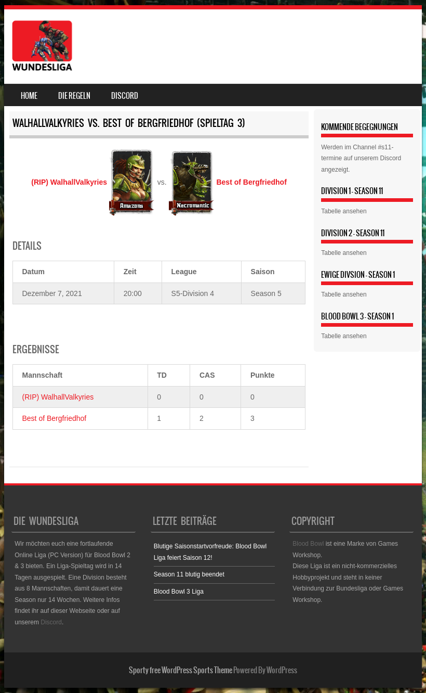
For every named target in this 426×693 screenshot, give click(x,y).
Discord (124, 95)
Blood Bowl (308, 543)
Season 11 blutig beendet (189, 574)
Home (29, 95)
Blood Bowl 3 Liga (179, 591)
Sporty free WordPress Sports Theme (180, 670)
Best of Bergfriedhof (54, 418)
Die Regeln (74, 95)
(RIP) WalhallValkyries (58, 397)
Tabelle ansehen (343, 211)
